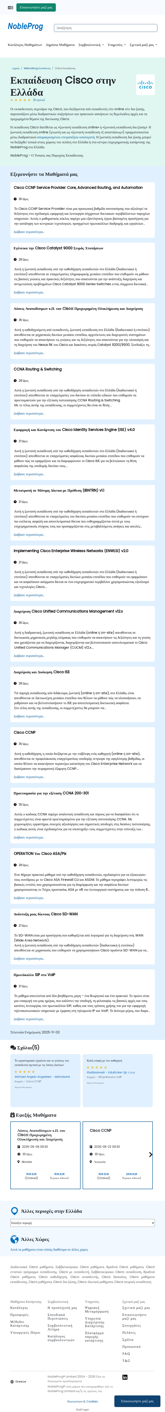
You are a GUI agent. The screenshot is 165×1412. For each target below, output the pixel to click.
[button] (149, 1154)
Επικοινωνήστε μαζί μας (137, 1401)
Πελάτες (129, 1332)
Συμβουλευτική (89, 44)
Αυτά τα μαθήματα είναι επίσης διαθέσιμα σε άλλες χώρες (49, 1249)
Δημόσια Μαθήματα (60, 44)
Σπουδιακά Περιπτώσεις (58, 1316)
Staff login (82, 1409)
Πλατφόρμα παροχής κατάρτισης (94, 1337)
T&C (126, 1360)
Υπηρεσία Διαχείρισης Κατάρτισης (95, 1322)
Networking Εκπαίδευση (37, 68)
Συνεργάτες (131, 1325)
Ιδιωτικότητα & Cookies (82, 1401)
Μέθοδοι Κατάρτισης (19, 1323)
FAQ (126, 1353)
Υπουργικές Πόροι (25, 1332)
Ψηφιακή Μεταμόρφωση (97, 1309)
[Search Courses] (105, 28)
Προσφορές (19, 1314)
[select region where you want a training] (82, 1223)
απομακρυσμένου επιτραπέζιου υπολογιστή (66, 137)
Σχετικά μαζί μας (142, 44)
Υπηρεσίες (115, 44)
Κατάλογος (19, 1307)
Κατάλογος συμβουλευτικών (61, 1338)
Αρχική (16, 68)
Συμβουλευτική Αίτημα (60, 1327)
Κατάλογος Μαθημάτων (25, 44)
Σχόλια (128, 1339)
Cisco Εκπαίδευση (65, 68)
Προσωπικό (131, 1346)
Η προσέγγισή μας (62, 1307)
